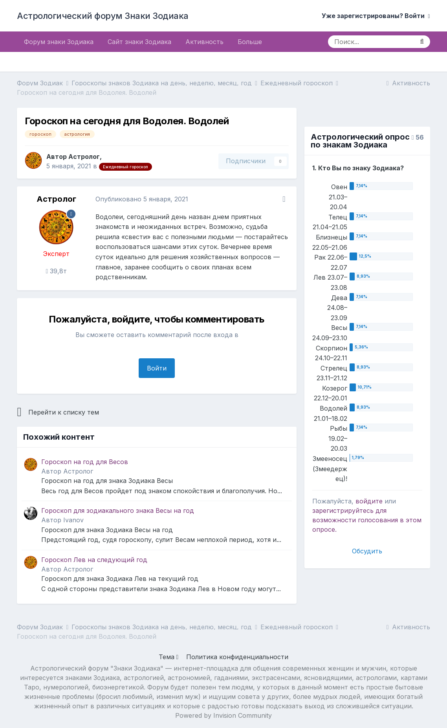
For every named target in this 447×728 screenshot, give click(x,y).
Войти (157, 368)
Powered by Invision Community (223, 715)
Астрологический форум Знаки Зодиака (103, 16)
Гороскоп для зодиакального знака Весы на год (117, 510)
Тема (169, 657)
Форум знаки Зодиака (58, 42)
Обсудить (367, 551)
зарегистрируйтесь (343, 510)
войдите (369, 501)
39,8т (56, 271)
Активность (204, 42)
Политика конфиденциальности (237, 657)
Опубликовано (141, 199)
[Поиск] (371, 41)
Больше (250, 42)
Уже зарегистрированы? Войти (376, 16)
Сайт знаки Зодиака (139, 42)
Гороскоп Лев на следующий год (94, 560)
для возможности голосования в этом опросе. (366, 520)
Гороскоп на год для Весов (84, 462)
